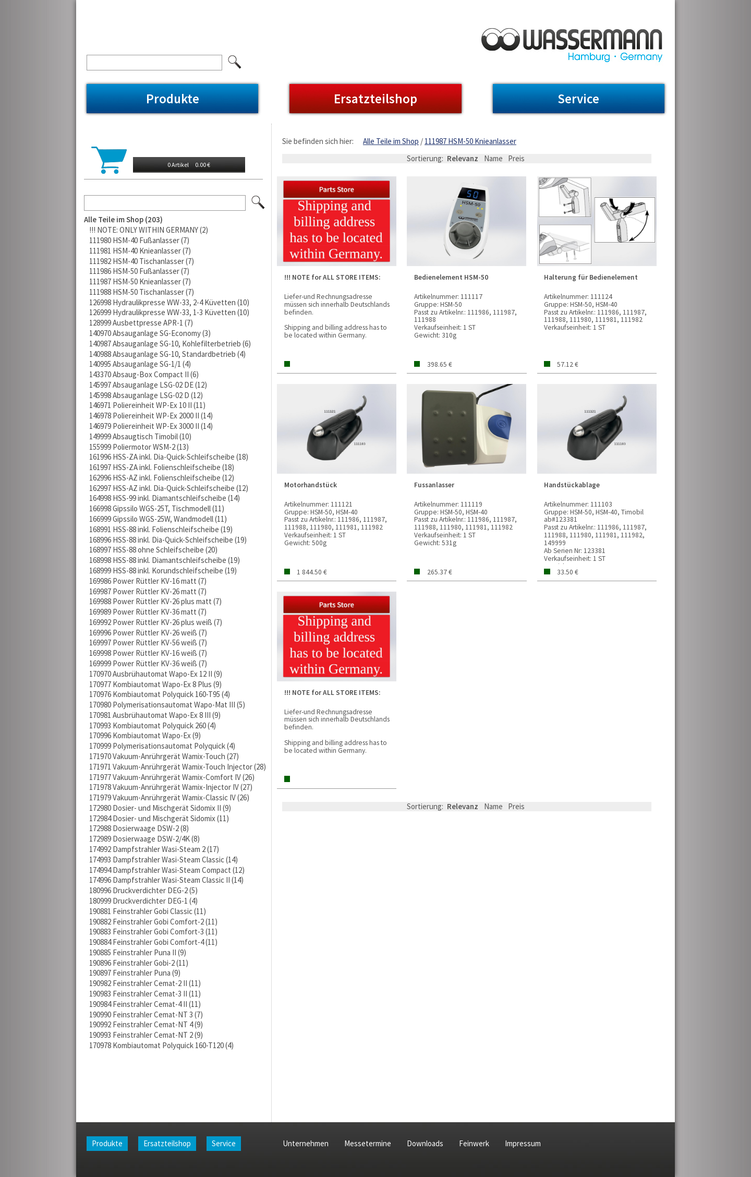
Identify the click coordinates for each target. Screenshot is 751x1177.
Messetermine (196, 7)
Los (259, 203)
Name (493, 158)
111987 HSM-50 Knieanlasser (470, 141)
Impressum (336, 7)
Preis (516, 158)
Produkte (172, 98)
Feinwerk (292, 7)
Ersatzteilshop (375, 98)
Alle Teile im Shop (391, 141)
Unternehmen (139, 7)
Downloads (248, 7)
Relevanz (462, 158)
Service (578, 98)
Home (96, 7)
